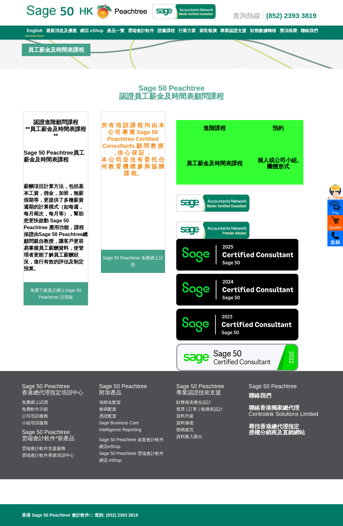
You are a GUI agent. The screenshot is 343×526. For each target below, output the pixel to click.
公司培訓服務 (35, 415)
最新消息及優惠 (61, 30)
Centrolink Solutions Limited (283, 411)
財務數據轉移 (263, 30)
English (35, 30)
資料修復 (185, 422)
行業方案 (187, 30)
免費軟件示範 (35, 409)
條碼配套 (108, 409)
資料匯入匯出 (189, 436)
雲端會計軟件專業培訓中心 (48, 455)
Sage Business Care (119, 422)
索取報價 (208, 30)
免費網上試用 (35, 402)
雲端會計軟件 (141, 30)
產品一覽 (115, 30)
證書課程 (166, 30)
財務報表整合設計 (193, 402)
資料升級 (185, 415)
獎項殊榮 (288, 30)
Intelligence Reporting (120, 429)
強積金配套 (110, 402)
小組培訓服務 (35, 422)
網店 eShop (92, 30)
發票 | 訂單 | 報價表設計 (199, 409)
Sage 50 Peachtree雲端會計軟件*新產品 (48, 435)
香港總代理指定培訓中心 (53, 392)
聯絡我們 (309, 30)
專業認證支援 (233, 30)
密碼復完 (185, 429)
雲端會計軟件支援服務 (43, 448)
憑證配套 (108, 415)
